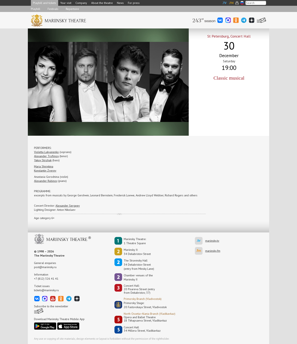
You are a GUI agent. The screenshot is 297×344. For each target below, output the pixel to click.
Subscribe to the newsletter (51, 306)
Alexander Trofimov (46, 156)
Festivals (53, 9)
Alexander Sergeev (67, 205)
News (120, 3)
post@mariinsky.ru (45, 267)
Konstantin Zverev (45, 170)
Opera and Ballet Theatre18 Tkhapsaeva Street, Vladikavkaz (145, 319)
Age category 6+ (44, 218)
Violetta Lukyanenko (46, 152)
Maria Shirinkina (43, 166)
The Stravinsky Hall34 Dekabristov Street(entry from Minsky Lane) (139, 265)
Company (81, 3)
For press (134, 3)
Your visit (65, 3)
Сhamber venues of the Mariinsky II (138, 277)
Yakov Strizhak (43, 160)
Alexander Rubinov (45, 181)
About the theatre (102, 3)
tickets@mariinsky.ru (46, 290)
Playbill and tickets (44, 3)
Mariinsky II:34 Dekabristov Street (137, 252)
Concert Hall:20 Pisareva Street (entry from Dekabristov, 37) (139, 289)
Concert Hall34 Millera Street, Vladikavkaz (142, 329)
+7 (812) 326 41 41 (46, 278)
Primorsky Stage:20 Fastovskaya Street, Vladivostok (142, 305)
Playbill (35, 9)
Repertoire (72, 9)
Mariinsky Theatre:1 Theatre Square (135, 241)
